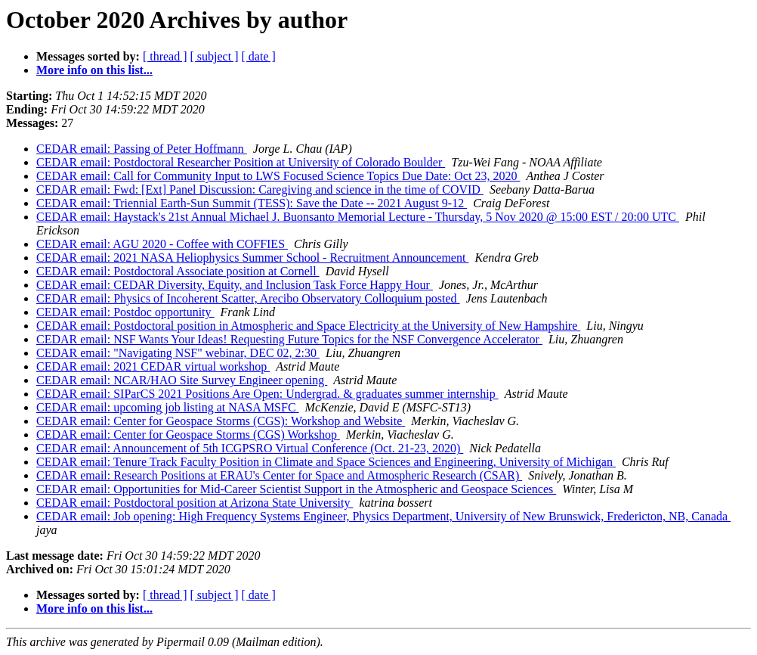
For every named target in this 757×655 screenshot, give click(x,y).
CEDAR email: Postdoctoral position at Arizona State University (195, 502)
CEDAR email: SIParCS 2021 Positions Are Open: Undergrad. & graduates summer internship (267, 393)
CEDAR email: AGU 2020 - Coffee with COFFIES (162, 243)
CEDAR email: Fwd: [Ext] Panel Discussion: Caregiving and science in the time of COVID (260, 189)
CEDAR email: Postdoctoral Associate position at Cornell (178, 271)
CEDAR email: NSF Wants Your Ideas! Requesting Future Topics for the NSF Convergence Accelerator (289, 339)
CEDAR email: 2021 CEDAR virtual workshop (153, 366)
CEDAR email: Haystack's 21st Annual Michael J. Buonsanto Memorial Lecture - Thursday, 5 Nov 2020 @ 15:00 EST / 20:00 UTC (357, 216)
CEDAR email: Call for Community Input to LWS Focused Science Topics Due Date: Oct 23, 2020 (278, 175)
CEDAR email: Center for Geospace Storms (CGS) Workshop (188, 434)
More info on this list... (94, 70)
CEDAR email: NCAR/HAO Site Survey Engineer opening (181, 380)
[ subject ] (214, 56)
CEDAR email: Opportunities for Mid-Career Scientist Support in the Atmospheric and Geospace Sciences (296, 489)
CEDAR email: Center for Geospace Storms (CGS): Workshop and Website (220, 420)
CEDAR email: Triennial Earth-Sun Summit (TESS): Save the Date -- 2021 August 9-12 (251, 203)
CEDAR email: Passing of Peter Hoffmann (141, 148)
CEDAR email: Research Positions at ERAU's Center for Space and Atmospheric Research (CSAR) (279, 475)
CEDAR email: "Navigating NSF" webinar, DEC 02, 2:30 (178, 352)
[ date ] (259, 56)
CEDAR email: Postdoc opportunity (125, 312)
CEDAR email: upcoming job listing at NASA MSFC (167, 407)
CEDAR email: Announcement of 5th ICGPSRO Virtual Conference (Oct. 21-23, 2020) (249, 448)
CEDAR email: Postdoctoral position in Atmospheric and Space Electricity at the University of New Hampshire (308, 325)
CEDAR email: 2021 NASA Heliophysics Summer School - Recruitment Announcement (252, 257)
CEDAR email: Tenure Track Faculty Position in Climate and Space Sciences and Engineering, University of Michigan (326, 461)
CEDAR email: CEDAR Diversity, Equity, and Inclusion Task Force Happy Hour (234, 284)
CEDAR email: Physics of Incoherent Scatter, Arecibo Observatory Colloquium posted (248, 298)
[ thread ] (165, 56)
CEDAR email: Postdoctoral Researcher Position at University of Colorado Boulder (240, 162)
